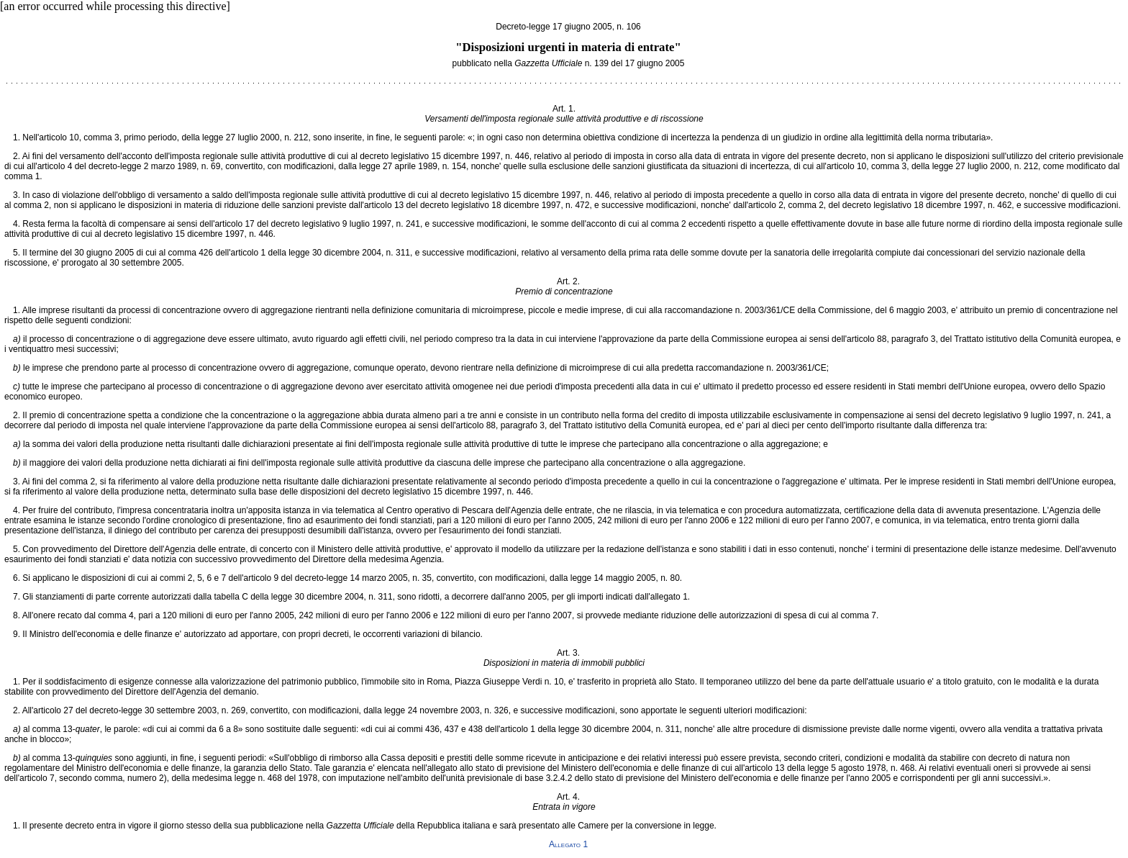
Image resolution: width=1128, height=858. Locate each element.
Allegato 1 (568, 844)
